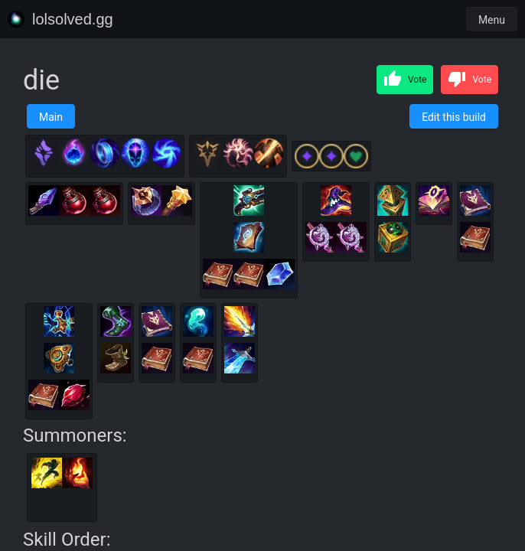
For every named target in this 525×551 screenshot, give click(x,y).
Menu (491, 20)
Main (51, 117)
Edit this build (454, 117)
